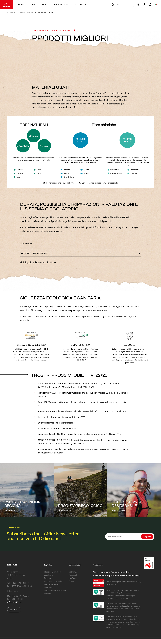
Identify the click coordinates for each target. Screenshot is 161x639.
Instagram (73, 571)
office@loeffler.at (14, 602)
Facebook (73, 575)
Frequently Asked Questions (51, 586)
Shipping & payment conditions (52, 573)
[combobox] (122, 4)
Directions (14, 609)
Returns (47, 578)
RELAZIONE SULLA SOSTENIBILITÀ (20, 12)
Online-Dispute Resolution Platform (55, 592)
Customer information (53, 581)
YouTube (72, 578)
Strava (71, 581)
